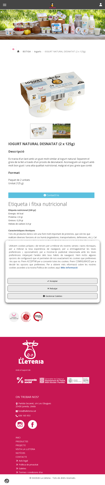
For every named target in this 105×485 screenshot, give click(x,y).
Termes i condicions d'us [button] (29, 472)
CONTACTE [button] (21, 456)
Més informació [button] (69, 267)
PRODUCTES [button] (22, 441)
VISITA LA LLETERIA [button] (25, 449)
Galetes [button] (21, 468)
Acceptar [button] (52, 281)
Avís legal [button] (22, 460)
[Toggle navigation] (101, 5)
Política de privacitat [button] (27, 464)
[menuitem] (52, 438)
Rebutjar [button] (52, 288)
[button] (52, 5)
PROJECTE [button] (21, 445)
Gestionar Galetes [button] (52, 296)
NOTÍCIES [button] (20, 453)
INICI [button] (18, 437)
